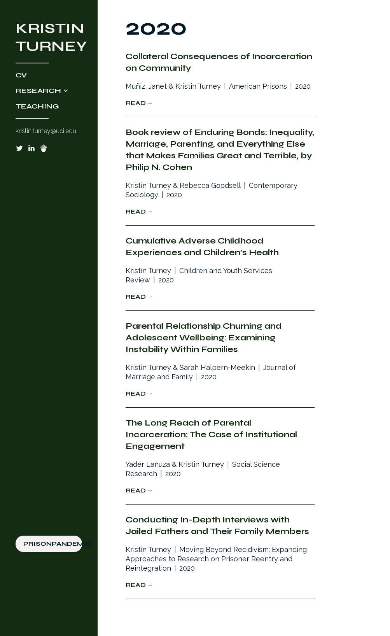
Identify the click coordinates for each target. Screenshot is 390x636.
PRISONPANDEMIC (52, 543)
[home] (49, 37)
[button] (49, 90)
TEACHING (37, 106)
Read (136, 103)
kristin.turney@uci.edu (46, 131)
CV (21, 75)
